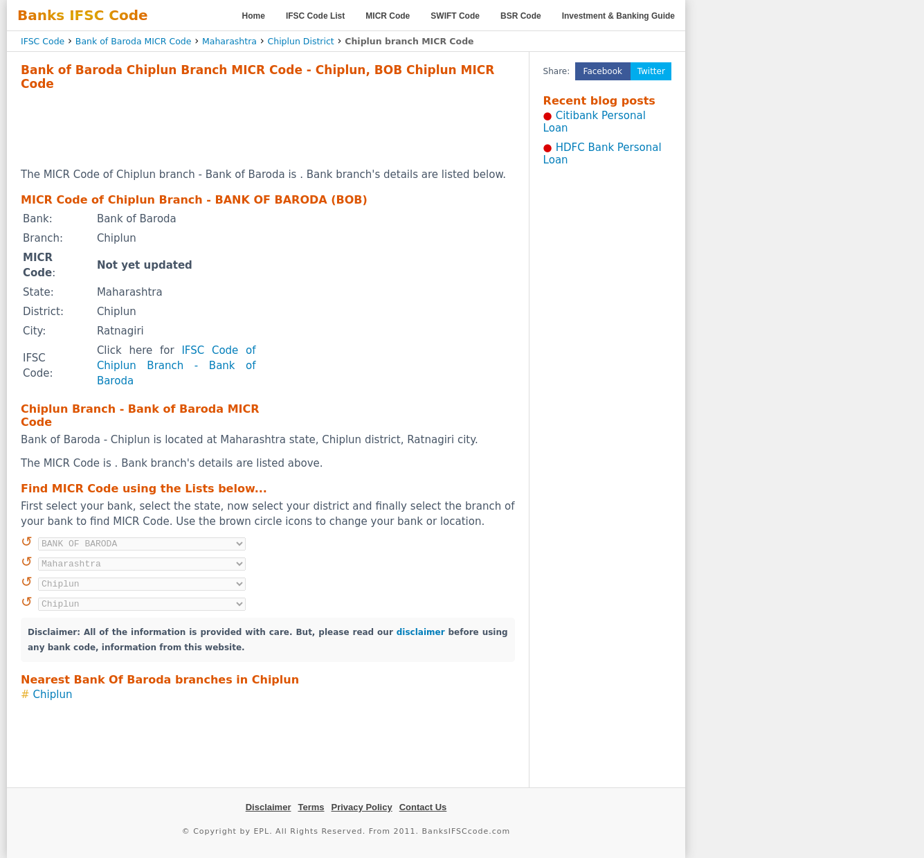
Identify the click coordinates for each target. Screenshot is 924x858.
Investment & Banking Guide (618, 16)
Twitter (651, 71)
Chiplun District (300, 41)
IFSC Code (42, 41)
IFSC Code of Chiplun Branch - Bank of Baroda (176, 365)
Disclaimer (268, 807)
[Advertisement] (268, 129)
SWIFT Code (455, 16)
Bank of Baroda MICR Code (133, 41)
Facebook (602, 71)
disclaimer (421, 632)
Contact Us (423, 807)
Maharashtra (229, 41)
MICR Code (387, 16)
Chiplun (53, 694)
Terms (311, 807)
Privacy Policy (362, 807)
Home (253, 16)
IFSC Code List (315, 16)
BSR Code (520, 16)
